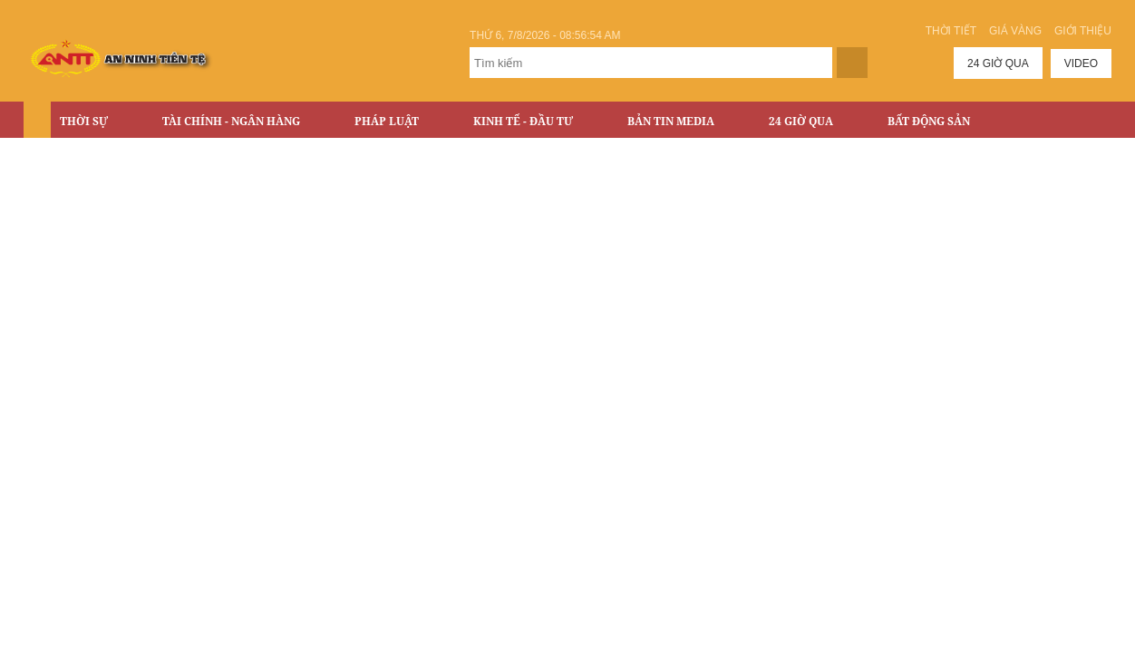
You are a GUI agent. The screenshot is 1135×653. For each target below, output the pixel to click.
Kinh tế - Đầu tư (523, 121)
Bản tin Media (670, 121)
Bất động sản (929, 121)
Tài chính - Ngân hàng (231, 121)
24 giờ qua (998, 63)
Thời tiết (951, 30)
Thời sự (84, 121)
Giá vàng (1015, 30)
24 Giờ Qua (801, 121)
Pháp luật (386, 121)
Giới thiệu (1082, 30)
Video (1081, 63)
